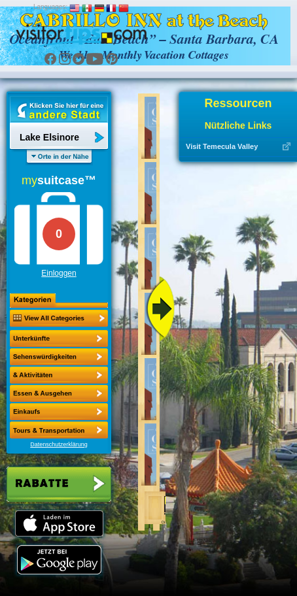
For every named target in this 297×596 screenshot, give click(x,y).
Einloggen (58, 273)
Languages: (50, 6)
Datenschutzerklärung (59, 444)
